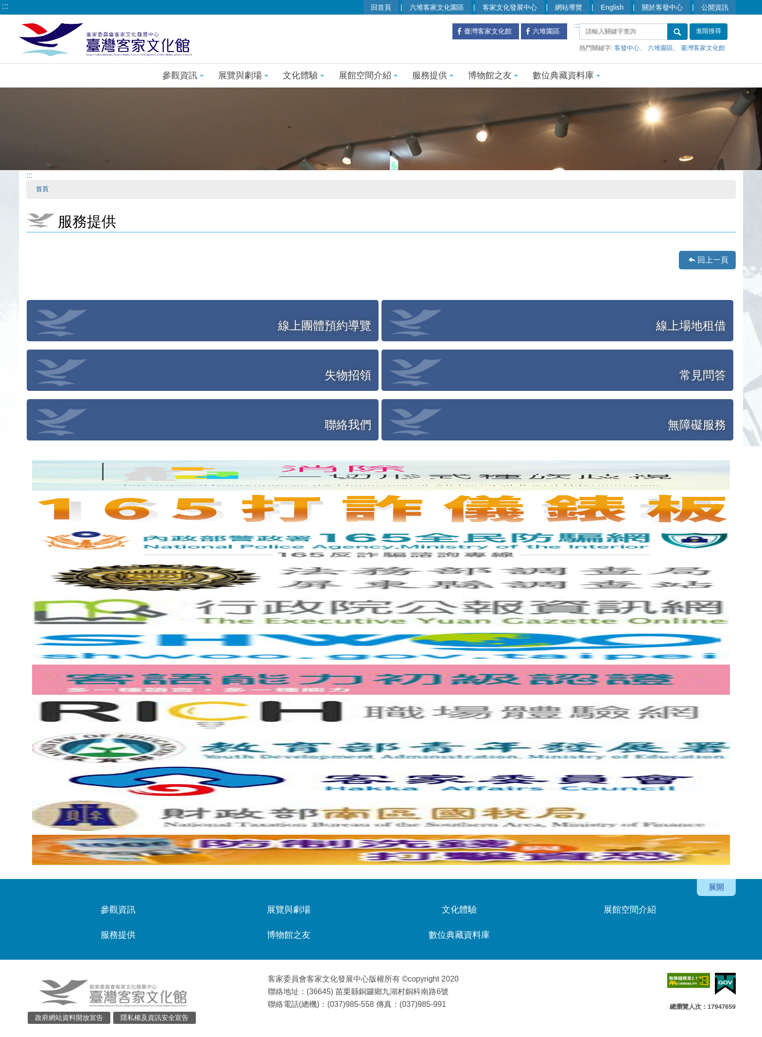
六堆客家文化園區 (437, 7)
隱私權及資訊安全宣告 (155, 1017)
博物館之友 (493, 75)
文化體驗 (303, 75)
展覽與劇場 (243, 75)
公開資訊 (714, 7)
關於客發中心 (662, 7)
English (612, 7)
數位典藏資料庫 (566, 75)
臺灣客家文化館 (703, 48)
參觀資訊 (183, 75)
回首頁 (381, 7)
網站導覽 (568, 7)
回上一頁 (712, 260)
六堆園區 (660, 48)
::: (5, 6)
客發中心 (627, 48)
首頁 (42, 189)
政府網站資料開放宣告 (69, 1017)
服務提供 (432, 75)
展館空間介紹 (368, 75)
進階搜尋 (708, 31)
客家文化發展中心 (510, 7)
